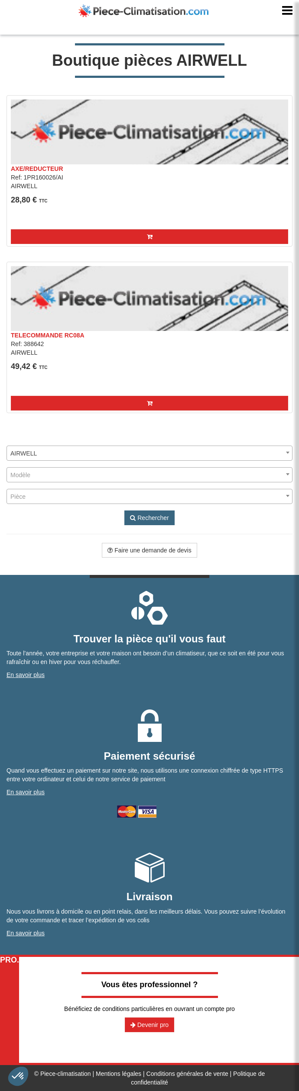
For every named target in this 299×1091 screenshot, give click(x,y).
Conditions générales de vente (187, 1073)
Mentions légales (118, 1073)
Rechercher (149, 517)
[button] (149, 236)
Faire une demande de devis (149, 550)
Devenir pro (149, 1024)
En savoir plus (25, 674)
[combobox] (149, 453)
